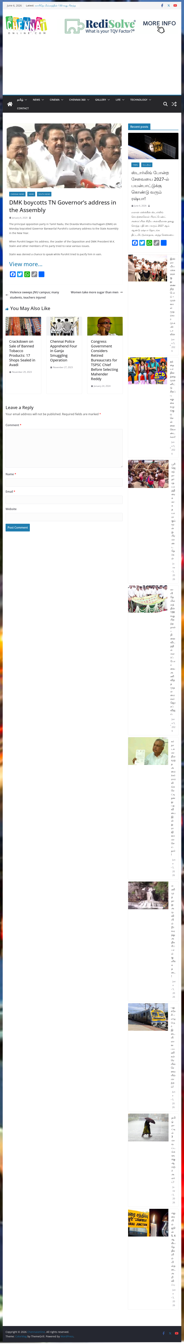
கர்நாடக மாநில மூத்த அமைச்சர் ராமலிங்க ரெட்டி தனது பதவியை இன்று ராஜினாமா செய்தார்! (173, 798)
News (36, 99)
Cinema (54, 99)
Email (10, 492)
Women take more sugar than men (97, 292)
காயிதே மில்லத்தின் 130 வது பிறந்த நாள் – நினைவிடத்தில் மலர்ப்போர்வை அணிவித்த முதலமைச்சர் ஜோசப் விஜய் (173, 652)
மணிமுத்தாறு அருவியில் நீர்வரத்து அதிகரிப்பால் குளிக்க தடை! (173, 931)
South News (44, 194)
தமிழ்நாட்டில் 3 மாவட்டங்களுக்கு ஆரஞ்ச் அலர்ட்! (173, 1150)
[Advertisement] (92, 68)
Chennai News (17, 194)
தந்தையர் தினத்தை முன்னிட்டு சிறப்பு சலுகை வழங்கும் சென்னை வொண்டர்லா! (173, 399)
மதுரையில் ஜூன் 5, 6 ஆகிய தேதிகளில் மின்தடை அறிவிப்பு (173, 1248)
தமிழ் (20, 99)
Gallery (100, 99)
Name (11, 474)
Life (118, 99)
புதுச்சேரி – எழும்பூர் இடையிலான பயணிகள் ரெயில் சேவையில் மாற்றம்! (173, 1047)
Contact (23, 108)
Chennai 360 (77, 99)
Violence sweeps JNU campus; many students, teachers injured (32, 294)
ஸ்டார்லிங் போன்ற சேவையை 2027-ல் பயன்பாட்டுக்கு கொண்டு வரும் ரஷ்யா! (150, 185)
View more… (26, 264)
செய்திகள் (147, 165)
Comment (13, 425)
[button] (25, 99)
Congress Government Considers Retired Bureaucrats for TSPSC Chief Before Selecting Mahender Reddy (104, 360)
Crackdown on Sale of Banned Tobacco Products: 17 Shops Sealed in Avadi (22, 353)
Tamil (135, 165)
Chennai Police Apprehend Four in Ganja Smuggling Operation (63, 351)
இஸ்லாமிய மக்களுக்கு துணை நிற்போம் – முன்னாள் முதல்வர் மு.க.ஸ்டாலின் (173, 296)
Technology (138, 99)
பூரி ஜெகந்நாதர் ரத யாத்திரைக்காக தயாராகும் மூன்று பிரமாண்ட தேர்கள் (173, 511)
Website (11, 509)
